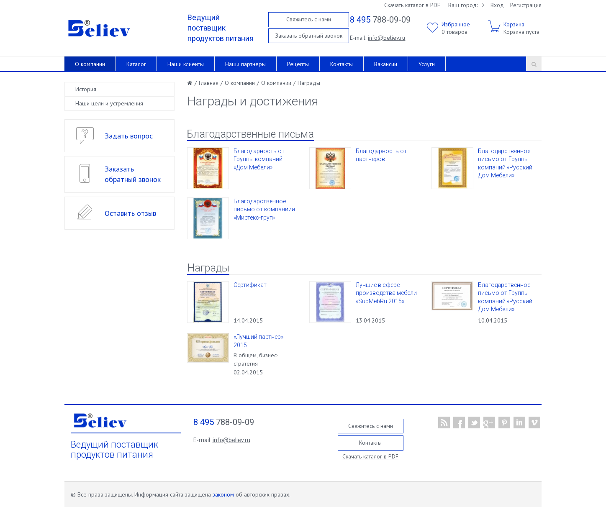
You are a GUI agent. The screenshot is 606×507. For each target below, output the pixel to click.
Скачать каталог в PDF (412, 5)
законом (223, 494)
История (85, 89)
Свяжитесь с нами (308, 19)
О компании (90, 64)
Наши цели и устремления (109, 103)
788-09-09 (380, 20)
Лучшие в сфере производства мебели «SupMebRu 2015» (386, 293)
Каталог (136, 64)
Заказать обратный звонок (308, 35)
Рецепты (298, 64)
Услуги (427, 64)
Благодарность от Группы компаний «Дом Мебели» (259, 159)
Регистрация (526, 5)
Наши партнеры (245, 64)
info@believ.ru (386, 37)
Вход (497, 5)
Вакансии (385, 64)
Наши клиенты (185, 64)
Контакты (341, 64)
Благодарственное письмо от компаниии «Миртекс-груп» (264, 209)
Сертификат (250, 285)
